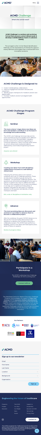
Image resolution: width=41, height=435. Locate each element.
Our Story (17, 406)
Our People (17, 408)
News (15, 411)
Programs (4, 404)
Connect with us (24, 283)
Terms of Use (30, 411)
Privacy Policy (30, 413)
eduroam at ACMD (32, 408)
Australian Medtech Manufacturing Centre (20, 300)
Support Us (30, 404)
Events (16, 413)
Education (4, 408)
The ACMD (17, 404)
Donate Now (30, 406)
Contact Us (32, 419)
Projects (4, 406)
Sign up (33, 384)
